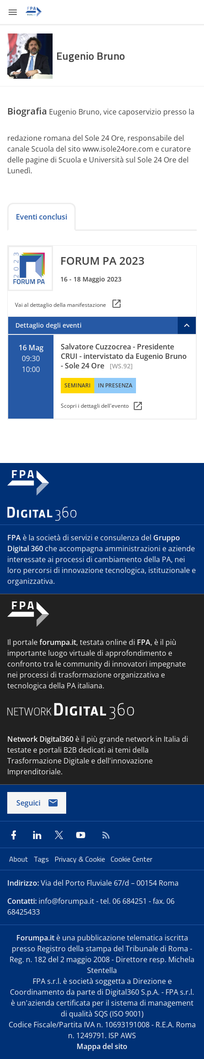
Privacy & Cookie (80, 859)
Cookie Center (131, 859)
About (19, 859)
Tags (42, 859)
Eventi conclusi (41, 217)
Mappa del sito (102, 1046)
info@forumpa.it (66, 901)
